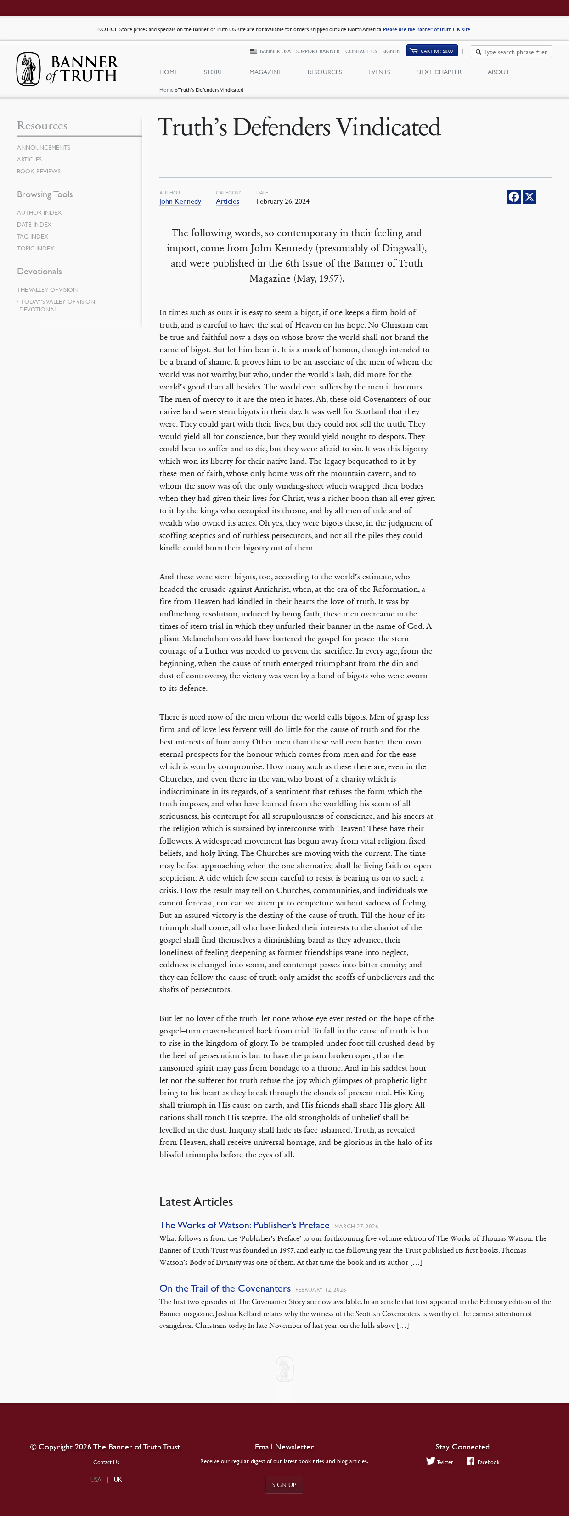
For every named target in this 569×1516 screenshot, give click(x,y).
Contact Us (366, 53)
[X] (529, 201)
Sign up (284, 1484)
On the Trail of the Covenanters (225, 1293)
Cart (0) (442, 53)
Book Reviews (40, 175)
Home (166, 94)
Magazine (265, 74)
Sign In (397, 53)
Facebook (484, 1462)
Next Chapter (439, 74)
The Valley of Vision (49, 294)
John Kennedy (180, 205)
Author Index (41, 217)
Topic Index (37, 252)
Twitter (439, 1462)
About (498, 74)
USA (95, 1479)
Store (213, 74)
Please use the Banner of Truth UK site (426, 29)
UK (118, 1479)
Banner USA (280, 53)
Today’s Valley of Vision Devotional (57, 309)
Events (379, 74)
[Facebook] (514, 201)
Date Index (35, 229)
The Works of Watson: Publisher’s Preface (244, 1229)
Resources (325, 74)
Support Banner (323, 53)
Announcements (45, 151)
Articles (227, 205)
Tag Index (33, 240)
